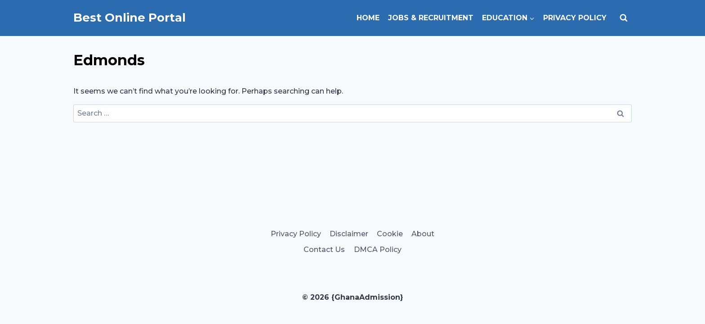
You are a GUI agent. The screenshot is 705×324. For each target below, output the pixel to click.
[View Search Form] (624, 18)
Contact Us (324, 249)
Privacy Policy (575, 18)
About (422, 234)
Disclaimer (349, 234)
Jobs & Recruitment (430, 18)
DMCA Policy (378, 249)
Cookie (390, 234)
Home (368, 18)
